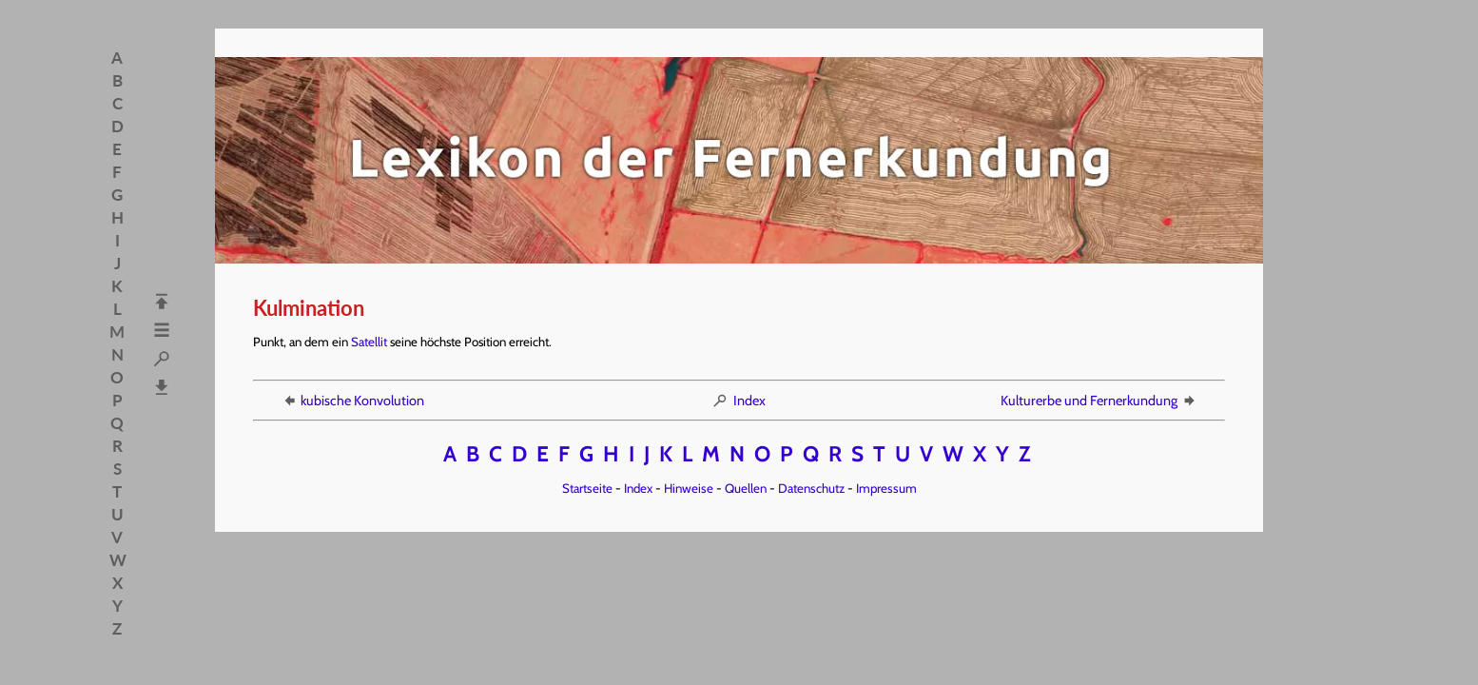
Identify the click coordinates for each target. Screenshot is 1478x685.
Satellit (369, 341)
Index (738, 400)
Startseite (587, 488)
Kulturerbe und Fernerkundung (1099, 400)
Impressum (886, 488)
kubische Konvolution (352, 400)
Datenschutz (811, 488)
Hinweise (688, 488)
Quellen (746, 488)
